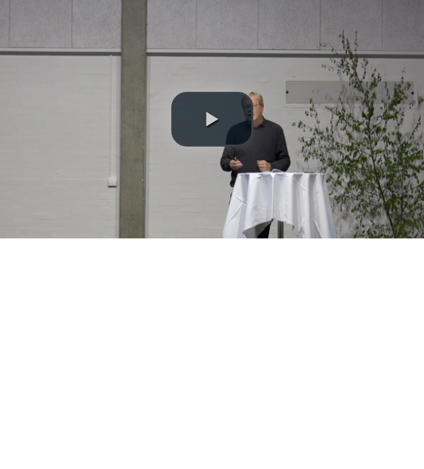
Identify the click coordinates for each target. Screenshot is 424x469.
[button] (212, 119)
